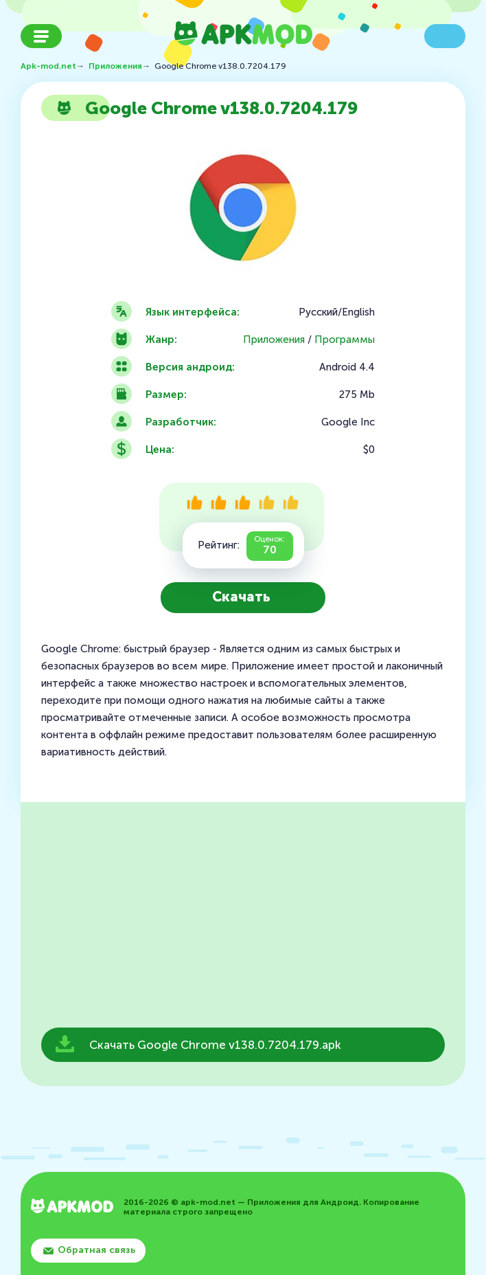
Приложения (274, 340)
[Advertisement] (243, 919)
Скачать (241, 596)
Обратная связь (96, 1250)
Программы (344, 340)
